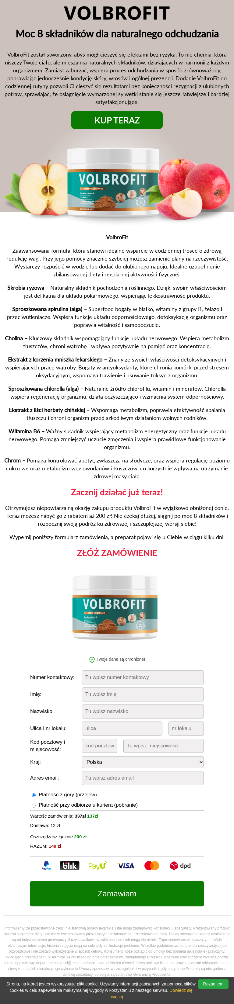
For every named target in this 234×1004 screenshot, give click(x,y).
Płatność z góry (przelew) (68, 795)
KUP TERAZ (117, 120)
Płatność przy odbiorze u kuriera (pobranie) (88, 805)
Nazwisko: (42, 711)
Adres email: (44, 778)
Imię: (35, 694)
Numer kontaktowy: (52, 677)
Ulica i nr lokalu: (48, 728)
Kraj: (35, 762)
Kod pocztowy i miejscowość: (47, 745)
